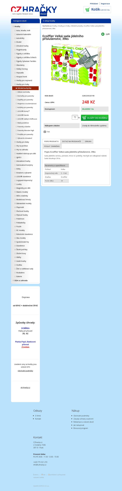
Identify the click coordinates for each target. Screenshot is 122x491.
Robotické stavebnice (24, 234)
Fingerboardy (21, 50)
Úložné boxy (21, 253)
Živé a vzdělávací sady (24, 269)
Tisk (48, 132)
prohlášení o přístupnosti (57, 475)
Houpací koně (21, 76)
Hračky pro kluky (22, 142)
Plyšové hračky (22, 215)
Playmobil (20, 207)
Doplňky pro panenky (25, 100)
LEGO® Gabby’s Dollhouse (27, 119)
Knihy (18, 169)
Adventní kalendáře (23, 34)
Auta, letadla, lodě (23, 30)
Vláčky (18, 257)
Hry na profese (22, 146)
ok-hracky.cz (25, 387)
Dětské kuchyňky (24, 88)
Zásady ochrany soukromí (83, 419)
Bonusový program (81, 428)
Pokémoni (20, 219)
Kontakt (38, 419)
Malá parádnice (23, 123)
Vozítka (19, 265)
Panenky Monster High (26, 130)
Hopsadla (20, 73)
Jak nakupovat (79, 425)
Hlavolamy (20, 65)
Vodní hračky (21, 261)
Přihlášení (94, 3)
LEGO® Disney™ (24, 111)
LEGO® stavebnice (23, 176)
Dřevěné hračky (22, 46)
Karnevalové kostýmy (24, 165)
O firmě (38, 416)
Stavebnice (20, 246)
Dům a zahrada (21, 280)
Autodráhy (20, 38)
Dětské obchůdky (24, 92)
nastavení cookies (38, 477)
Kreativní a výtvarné (23, 173)
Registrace (105, 3)
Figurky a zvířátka (23, 53)
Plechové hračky (22, 211)
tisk (44, 475)
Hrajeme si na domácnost (27, 104)
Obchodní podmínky (25, 371)
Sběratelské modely (23, 203)
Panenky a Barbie (24, 127)
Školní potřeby (21, 249)
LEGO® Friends (23, 115)
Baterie (19, 276)
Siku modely (21, 238)
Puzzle (18, 226)
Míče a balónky (22, 196)
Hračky (17, 26)
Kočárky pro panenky (25, 107)
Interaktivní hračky (23, 161)
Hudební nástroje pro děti (26, 153)
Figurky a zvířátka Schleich (26, 57)
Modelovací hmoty (23, 199)
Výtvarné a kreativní (25, 138)
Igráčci (18, 157)
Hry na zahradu (22, 149)
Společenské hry (22, 242)
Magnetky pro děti (23, 188)
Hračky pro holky (22, 84)
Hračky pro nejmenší (24, 80)
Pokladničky (20, 223)
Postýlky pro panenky (25, 134)
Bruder (19, 42)
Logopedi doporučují (24, 180)
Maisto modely (22, 192)
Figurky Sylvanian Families (26, 61)
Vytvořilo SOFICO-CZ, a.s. (41, 486)
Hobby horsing (22, 69)
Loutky (19, 184)
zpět (108, 34)
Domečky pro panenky (26, 96)
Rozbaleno (20, 272)
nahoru (36, 475)
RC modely (20, 230)
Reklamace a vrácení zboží (84, 422)
